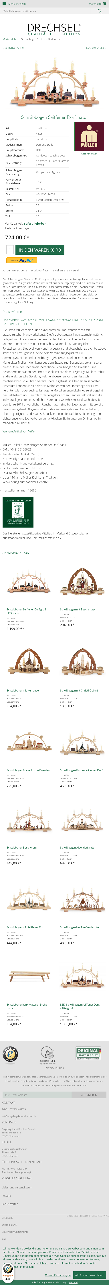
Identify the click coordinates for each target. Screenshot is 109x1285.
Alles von (89, 153)
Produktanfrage (40, 270)
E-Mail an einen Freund (65, 270)
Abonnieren (89, 1095)
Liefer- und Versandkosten (17, 1187)
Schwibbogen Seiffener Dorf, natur (40, 39)
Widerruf (7, 1246)
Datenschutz (9, 1260)
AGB (4, 1239)
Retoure (6, 1195)
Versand (73, 1282)
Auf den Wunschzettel (15, 270)
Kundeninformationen (15, 1232)
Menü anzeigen (17, 3)
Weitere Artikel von (19, 431)
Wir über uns (9, 1225)
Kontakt (6, 1253)
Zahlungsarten (10, 1204)
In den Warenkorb (40, 250)
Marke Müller (10, 39)
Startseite (7, 1217)
